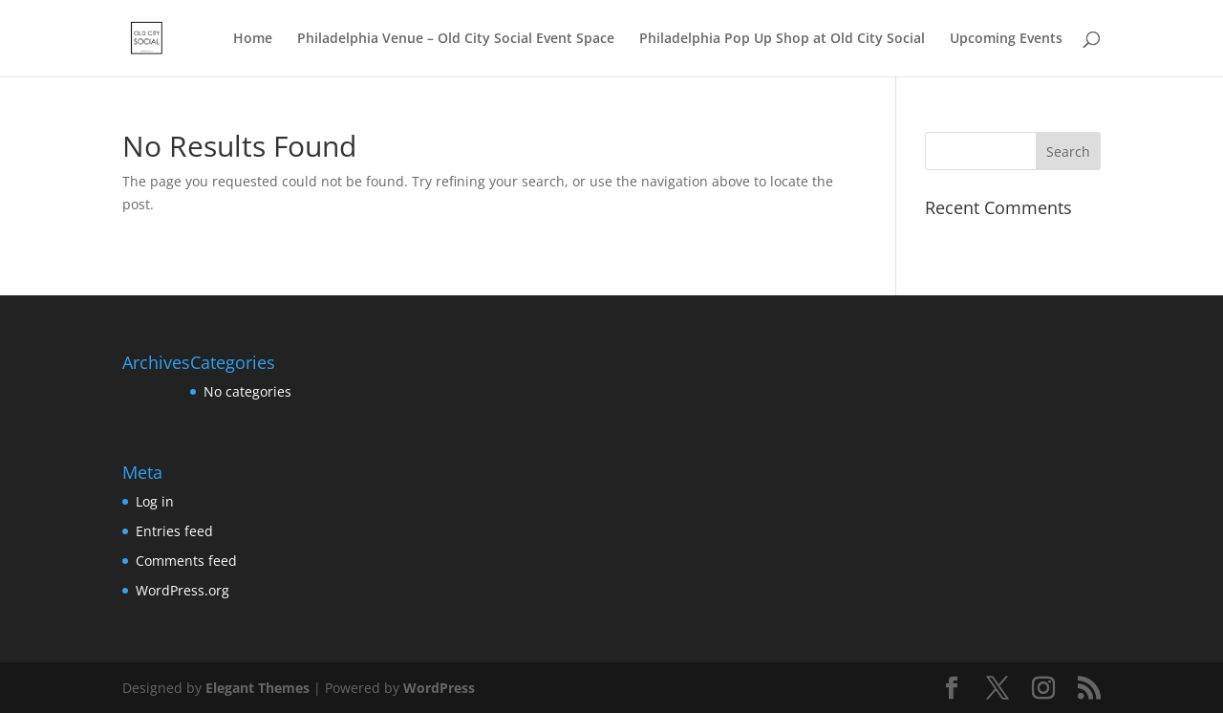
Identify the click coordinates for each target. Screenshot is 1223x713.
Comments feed (186, 560)
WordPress (439, 688)
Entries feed (174, 531)
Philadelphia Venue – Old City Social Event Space (455, 39)
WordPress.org (182, 590)
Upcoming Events (1006, 39)
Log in (155, 501)
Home (252, 39)
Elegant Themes (257, 688)
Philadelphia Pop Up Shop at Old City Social (782, 39)
